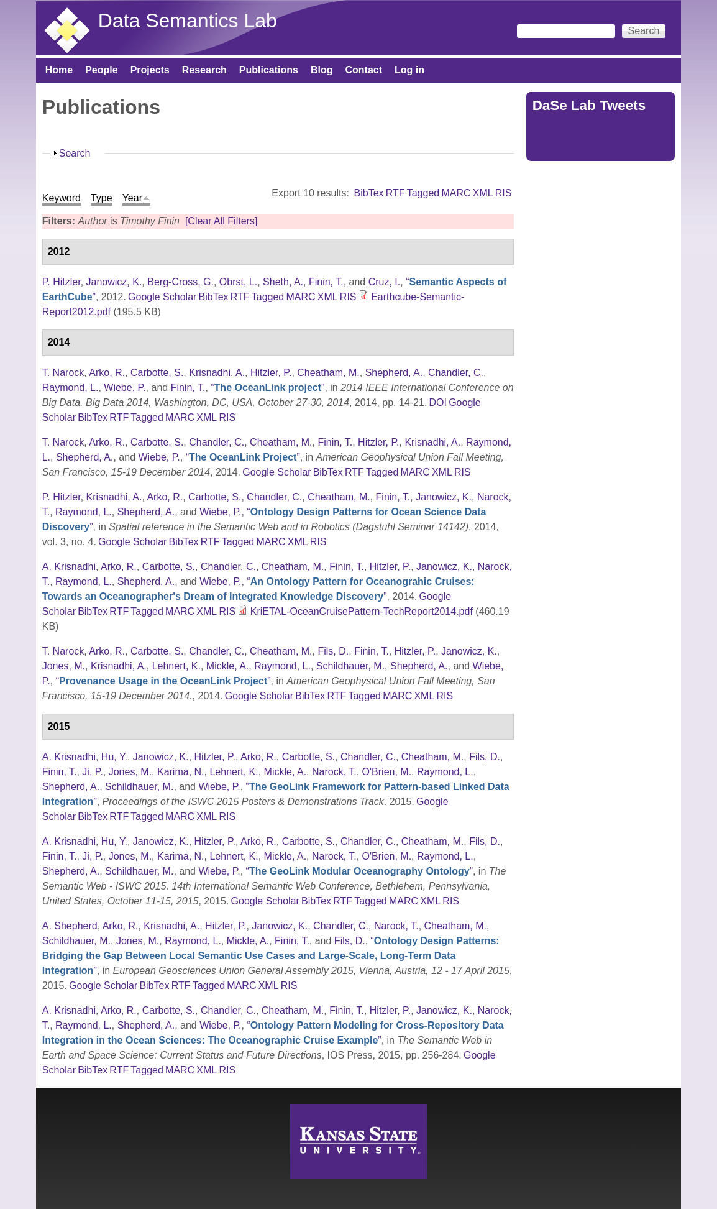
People (101, 70)
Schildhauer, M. (350, 666)
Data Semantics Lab (187, 20)
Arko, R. (107, 372)
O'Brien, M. (387, 771)
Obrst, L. (238, 282)
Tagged (423, 193)
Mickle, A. (227, 666)
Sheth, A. (283, 282)
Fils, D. (333, 651)
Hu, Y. (114, 757)
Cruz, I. (384, 282)
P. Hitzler (61, 282)
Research (204, 70)
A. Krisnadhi (69, 566)
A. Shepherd (70, 926)
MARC (455, 193)
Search (75, 153)
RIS (503, 193)
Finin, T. (326, 282)
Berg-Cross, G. (180, 282)
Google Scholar (162, 297)
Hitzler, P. (270, 372)
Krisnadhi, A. (217, 372)
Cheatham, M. (328, 372)
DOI (438, 402)
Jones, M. (63, 666)
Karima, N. (180, 771)
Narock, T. (334, 771)
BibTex (369, 193)
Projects (150, 70)
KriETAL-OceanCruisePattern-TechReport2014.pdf (361, 611)
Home (59, 70)
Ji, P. (92, 771)
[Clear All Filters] (221, 221)
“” (267, 387)
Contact (363, 70)
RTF (395, 193)
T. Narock (63, 372)
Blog (322, 70)
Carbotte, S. (156, 372)
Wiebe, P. (124, 387)
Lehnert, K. (176, 666)
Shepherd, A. (394, 372)
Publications (268, 70)
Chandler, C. (455, 372)
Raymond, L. (70, 387)
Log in (409, 70)
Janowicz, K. (114, 282)
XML (483, 193)
